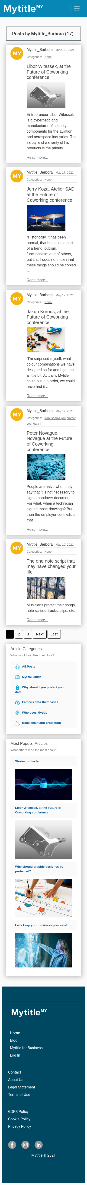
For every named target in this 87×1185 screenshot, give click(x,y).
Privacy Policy (19, 1126)
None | (49, 57)
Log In (15, 1055)
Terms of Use (19, 1094)
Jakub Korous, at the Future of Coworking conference (48, 317)
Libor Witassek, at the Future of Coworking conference (49, 72)
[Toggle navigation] (76, 8)
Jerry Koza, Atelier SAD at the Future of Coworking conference (50, 194)
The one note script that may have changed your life (51, 566)
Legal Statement (21, 1087)
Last (54, 634)
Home (15, 1033)
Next (40, 634)
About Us (15, 1080)
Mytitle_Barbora (40, 50)
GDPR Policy (18, 1111)
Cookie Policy (19, 1119)
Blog (13, 1040)
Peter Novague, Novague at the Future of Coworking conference (49, 441)
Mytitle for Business (26, 1048)
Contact (14, 1072)
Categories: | (35, 57)
